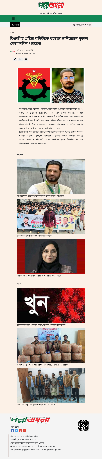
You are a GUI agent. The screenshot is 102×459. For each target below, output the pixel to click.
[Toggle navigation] (13, 18)
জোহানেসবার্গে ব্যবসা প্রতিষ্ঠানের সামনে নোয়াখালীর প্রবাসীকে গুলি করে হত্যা (41, 325)
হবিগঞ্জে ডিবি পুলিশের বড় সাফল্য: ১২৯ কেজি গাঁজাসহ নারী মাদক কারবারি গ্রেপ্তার (43, 365)
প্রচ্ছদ (12, 32)
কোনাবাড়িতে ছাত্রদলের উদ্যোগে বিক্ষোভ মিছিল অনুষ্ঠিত (34, 236)
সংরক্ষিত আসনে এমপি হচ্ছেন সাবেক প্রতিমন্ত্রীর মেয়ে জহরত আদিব (39, 276)
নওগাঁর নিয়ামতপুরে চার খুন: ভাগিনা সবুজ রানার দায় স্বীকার (36, 404)
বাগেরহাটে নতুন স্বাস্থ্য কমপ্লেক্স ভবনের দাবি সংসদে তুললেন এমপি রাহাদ (40, 196)
